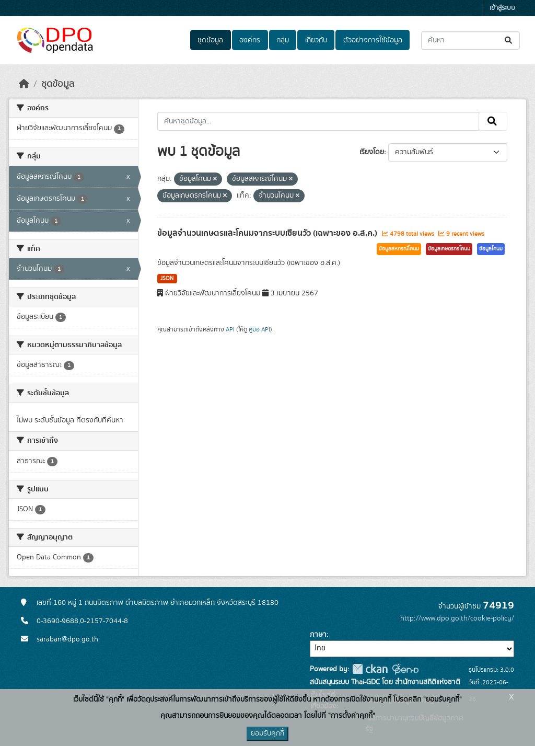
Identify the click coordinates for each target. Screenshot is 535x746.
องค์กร (249, 40)
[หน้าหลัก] (24, 84)
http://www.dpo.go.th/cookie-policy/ (457, 618)
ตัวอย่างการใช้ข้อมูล (372, 40)
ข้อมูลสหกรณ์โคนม (399, 249)
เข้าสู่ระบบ (502, 8)
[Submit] (509, 40)
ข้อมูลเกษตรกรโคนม (449, 249)
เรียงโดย (371, 152)
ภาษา (318, 634)
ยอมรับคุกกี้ (267, 733)
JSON (166, 278)
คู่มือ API (259, 329)
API (230, 329)
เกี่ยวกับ (316, 40)
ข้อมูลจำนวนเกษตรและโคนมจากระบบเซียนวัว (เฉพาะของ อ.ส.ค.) (268, 233)
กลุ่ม (282, 40)
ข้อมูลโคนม (491, 249)
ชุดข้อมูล (210, 40)
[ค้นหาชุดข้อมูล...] (470, 40)
